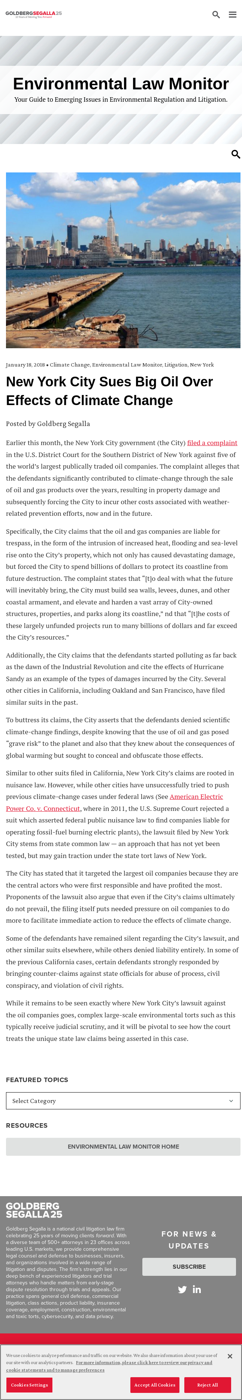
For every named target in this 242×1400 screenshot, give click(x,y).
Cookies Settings (29, 1386)
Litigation (176, 364)
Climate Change (70, 364)
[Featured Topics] (123, 1101)
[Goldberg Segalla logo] (34, 15)
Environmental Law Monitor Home (123, 1146)
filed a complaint (212, 442)
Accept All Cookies (154, 1386)
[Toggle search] (236, 154)
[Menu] (228, 15)
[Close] (230, 1357)
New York (202, 364)
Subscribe (189, 1266)
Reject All (207, 1386)
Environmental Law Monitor (127, 364)
